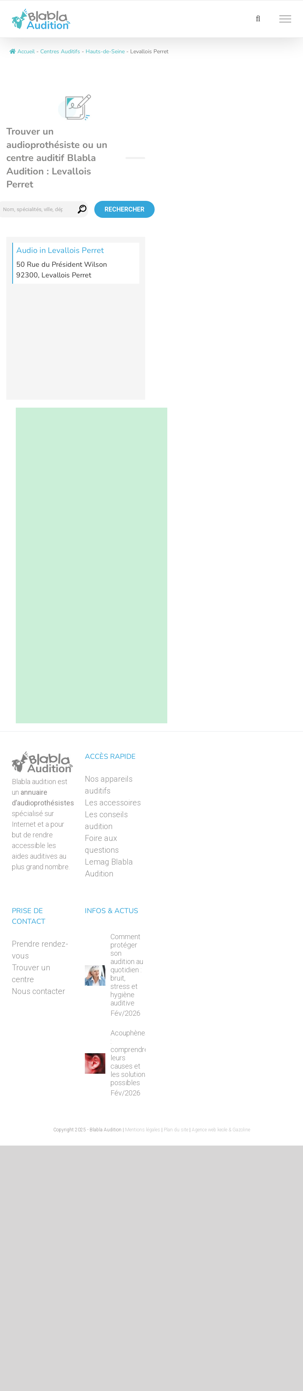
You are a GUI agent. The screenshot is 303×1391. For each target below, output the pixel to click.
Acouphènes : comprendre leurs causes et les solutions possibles (129, 1058)
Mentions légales (142, 1130)
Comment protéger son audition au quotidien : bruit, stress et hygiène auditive (126, 969)
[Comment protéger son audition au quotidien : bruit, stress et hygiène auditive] (95, 975)
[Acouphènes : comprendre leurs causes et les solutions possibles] (95, 1063)
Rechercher (124, 209)
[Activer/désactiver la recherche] (258, 18)
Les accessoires (113, 802)
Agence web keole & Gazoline (221, 1130)
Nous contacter (38, 991)
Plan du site (176, 1130)
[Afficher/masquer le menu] (285, 18)
